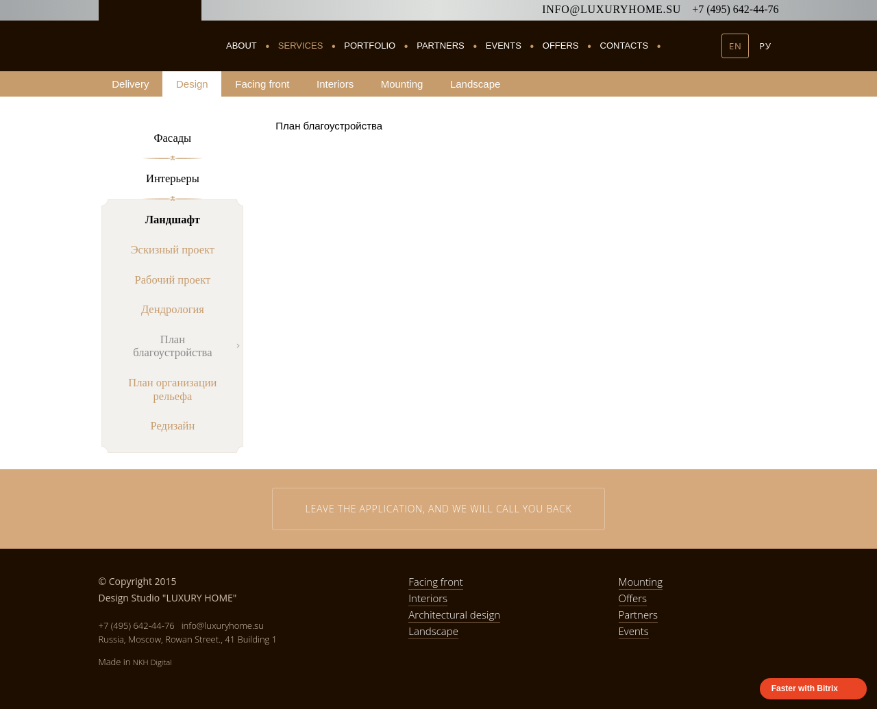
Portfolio (369, 45)
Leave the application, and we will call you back (439, 508)
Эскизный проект (172, 249)
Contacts (624, 45)
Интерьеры (173, 178)
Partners (441, 45)
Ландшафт (172, 219)
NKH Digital (152, 662)
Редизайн (172, 425)
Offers (561, 45)
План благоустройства (172, 346)
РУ (765, 46)
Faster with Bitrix (804, 688)
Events (503, 45)
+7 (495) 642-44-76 (735, 9)
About (241, 45)
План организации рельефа (172, 389)
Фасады (172, 138)
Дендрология (172, 309)
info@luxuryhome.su (611, 9)
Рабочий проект (173, 279)
